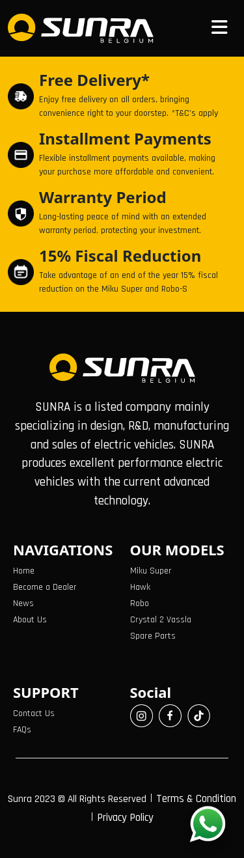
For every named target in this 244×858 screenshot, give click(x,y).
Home (23, 571)
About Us (30, 620)
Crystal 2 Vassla (160, 620)
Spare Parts (153, 636)
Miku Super (151, 571)
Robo (139, 603)
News (23, 603)
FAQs (22, 730)
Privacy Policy (125, 817)
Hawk (140, 587)
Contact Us (34, 713)
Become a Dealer (45, 587)
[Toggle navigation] (219, 28)
